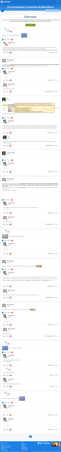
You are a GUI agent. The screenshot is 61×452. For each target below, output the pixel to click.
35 (38, 436)
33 (33, 436)
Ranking (23, 445)
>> (43, 436)
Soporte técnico (24, 449)
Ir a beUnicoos (30, 25)
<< (17, 436)
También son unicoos (5, 447)
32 (30, 436)
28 (20, 436)
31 (27, 436)
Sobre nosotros (4, 443)
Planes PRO (3, 448)
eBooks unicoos (24, 448)
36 (40, 436)
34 (35, 436)
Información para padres (6, 445)
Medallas (23, 443)
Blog (2, 444)
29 (22, 436)
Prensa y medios (4, 449)
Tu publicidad (24, 447)
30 (25, 436)
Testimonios (23, 444)
